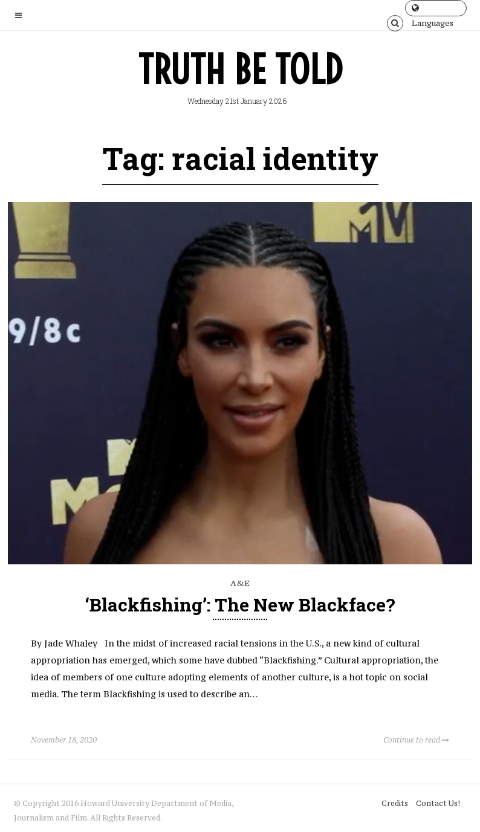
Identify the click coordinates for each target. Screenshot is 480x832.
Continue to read (416, 739)
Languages (432, 10)
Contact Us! (438, 803)
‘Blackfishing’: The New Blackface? (240, 604)
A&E (240, 583)
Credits (394, 803)
